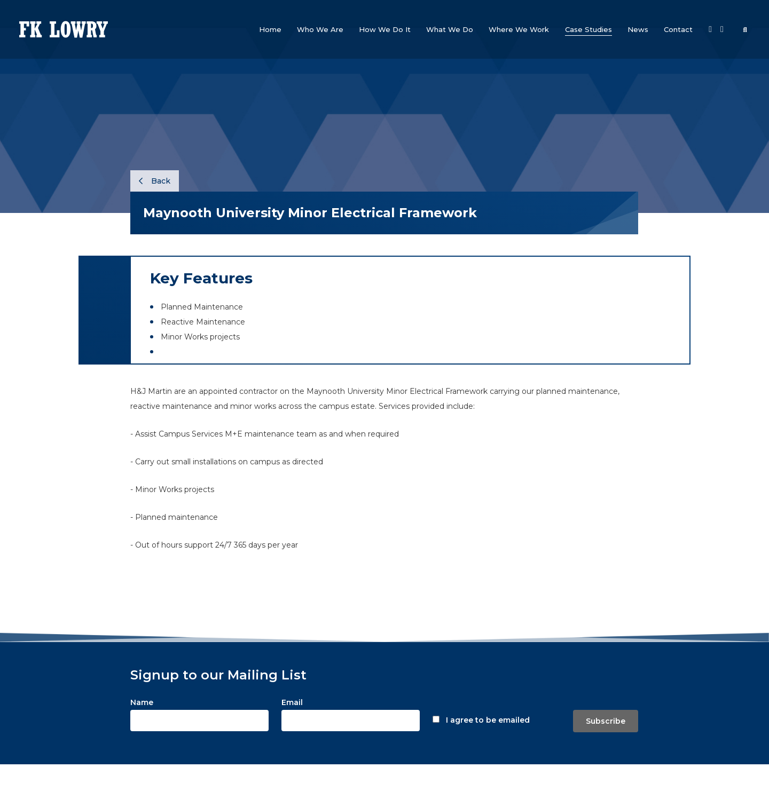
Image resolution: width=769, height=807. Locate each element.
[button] (320, 29)
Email (292, 702)
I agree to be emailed (488, 720)
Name (141, 702)
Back (154, 181)
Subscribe (605, 721)
